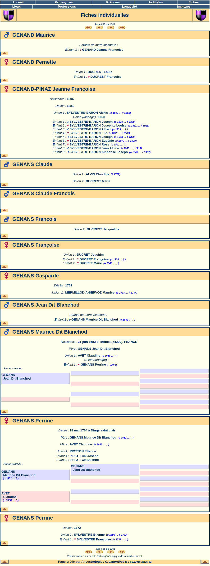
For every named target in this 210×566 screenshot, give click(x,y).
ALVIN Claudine (97, 174)
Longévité (129, 6)
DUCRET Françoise (94, 259)
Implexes (184, 6)
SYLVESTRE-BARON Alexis (87, 112)
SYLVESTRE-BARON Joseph (91, 121)
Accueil (17, 2)
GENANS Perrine (93, 364)
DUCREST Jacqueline (103, 229)
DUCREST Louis (100, 72)
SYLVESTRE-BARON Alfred (89, 129)
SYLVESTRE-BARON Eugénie (91, 140)
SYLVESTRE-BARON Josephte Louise (97, 125)
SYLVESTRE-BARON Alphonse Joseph (98, 152)
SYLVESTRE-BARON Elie (88, 133)
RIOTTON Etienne (83, 451)
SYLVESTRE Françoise (94, 539)
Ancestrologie (91, 561)
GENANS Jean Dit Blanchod (99, 348)
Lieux (16, 6)
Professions (67, 6)
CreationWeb (114, 561)
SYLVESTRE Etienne (89, 534)
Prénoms (113, 2)
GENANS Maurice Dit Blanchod (94, 319)
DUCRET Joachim (90, 254)
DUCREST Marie (98, 181)
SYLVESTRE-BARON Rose (89, 144)
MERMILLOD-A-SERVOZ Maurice (89, 292)
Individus (156, 2)
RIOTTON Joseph (85, 456)
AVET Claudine (89, 355)
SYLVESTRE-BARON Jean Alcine (94, 148)
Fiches (194, 2)
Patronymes (64, 2)
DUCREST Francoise (106, 76)
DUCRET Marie (91, 263)
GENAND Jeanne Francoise (102, 49)
